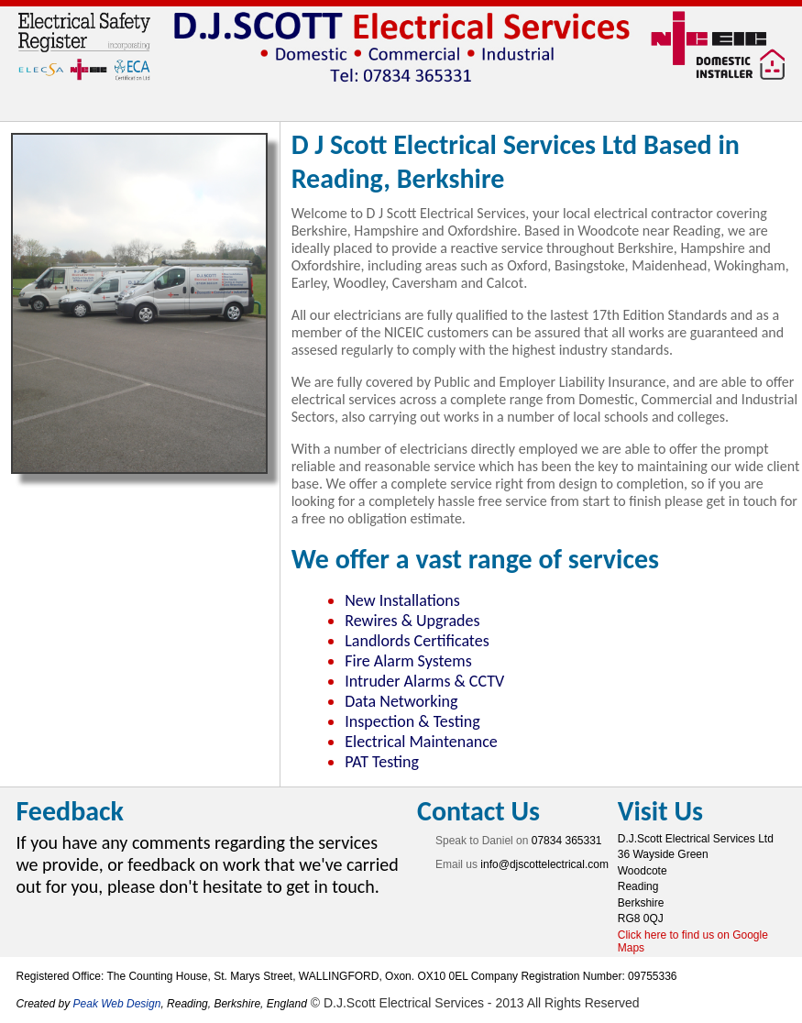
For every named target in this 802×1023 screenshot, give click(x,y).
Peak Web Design (117, 1003)
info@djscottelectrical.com (544, 864)
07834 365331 (567, 840)
